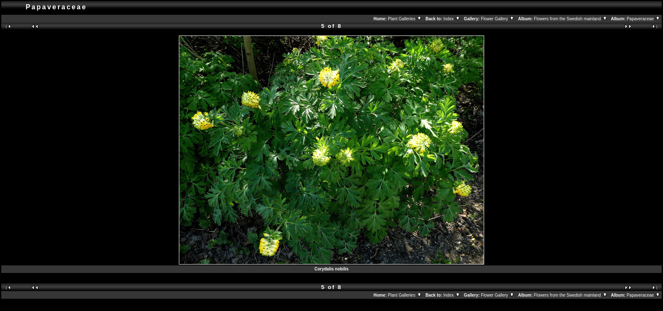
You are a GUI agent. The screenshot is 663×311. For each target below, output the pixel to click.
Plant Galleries (405, 18)
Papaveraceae (643, 18)
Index (452, 18)
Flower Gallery (498, 18)
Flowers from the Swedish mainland (571, 18)
